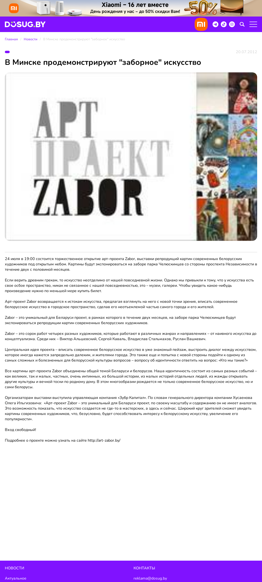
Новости (30, 39)
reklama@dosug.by (150, 578)
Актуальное (15, 578)
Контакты (144, 568)
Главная (11, 39)
